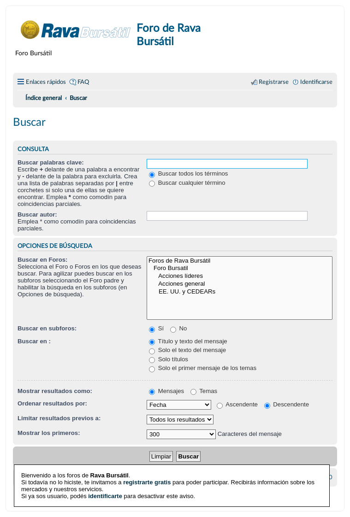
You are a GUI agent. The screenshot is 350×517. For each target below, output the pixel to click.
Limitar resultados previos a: (59, 418)
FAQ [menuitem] (83, 82)
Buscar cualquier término (187, 182)
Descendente (286, 404)
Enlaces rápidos (46, 82)
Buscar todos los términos (188, 173)
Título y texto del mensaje (188, 341)
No (178, 328)
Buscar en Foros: (42, 259)
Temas (203, 391)
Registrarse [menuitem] (274, 82)
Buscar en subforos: (47, 328)
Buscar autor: (37, 214)
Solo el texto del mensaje (187, 350)
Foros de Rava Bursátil (240, 261)
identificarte (105, 494)
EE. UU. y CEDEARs (240, 292)
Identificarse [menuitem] (316, 82)
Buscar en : (34, 341)
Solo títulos (168, 359)
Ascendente (237, 404)
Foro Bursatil (240, 268)
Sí (156, 328)
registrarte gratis (147, 480)
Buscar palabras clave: (51, 162)
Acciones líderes (240, 276)
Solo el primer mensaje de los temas (202, 367)
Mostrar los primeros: (49, 432)
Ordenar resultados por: (52, 403)
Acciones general (240, 284)
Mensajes (166, 391)
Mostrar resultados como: (55, 391)
